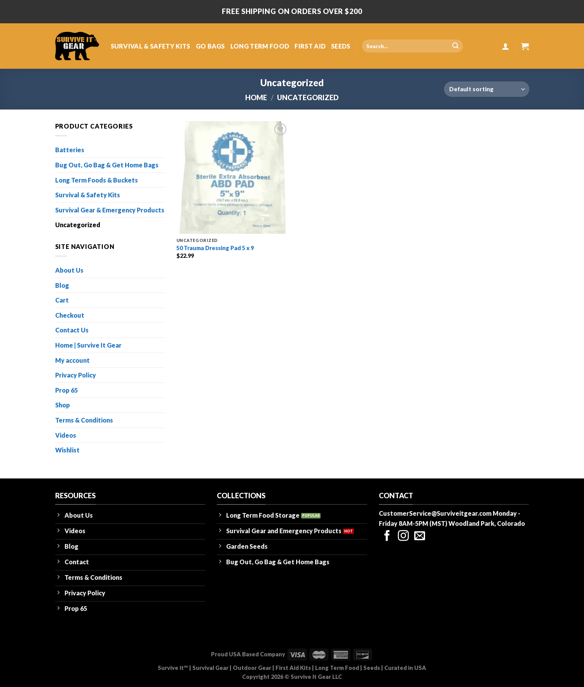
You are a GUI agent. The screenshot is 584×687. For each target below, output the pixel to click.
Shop (62, 405)
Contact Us (72, 330)
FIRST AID (310, 46)
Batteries (69, 149)
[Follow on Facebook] (387, 536)
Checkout (69, 315)
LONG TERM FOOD (259, 46)
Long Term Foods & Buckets (96, 180)
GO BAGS (210, 46)
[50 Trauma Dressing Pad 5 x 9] (232, 177)
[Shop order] (486, 89)
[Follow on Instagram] (403, 536)
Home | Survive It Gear (88, 345)
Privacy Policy (75, 375)
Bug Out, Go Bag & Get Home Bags (107, 165)
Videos (65, 435)
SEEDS (340, 46)
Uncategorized (77, 224)
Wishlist (67, 450)
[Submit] (455, 46)
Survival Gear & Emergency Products (109, 210)
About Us (69, 270)
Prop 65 (66, 390)
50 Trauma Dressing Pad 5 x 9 (215, 248)
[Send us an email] (419, 536)
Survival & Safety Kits (87, 194)
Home (256, 97)
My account (72, 360)
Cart (62, 300)
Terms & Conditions (84, 420)
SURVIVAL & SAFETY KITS (150, 46)
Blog (62, 285)
